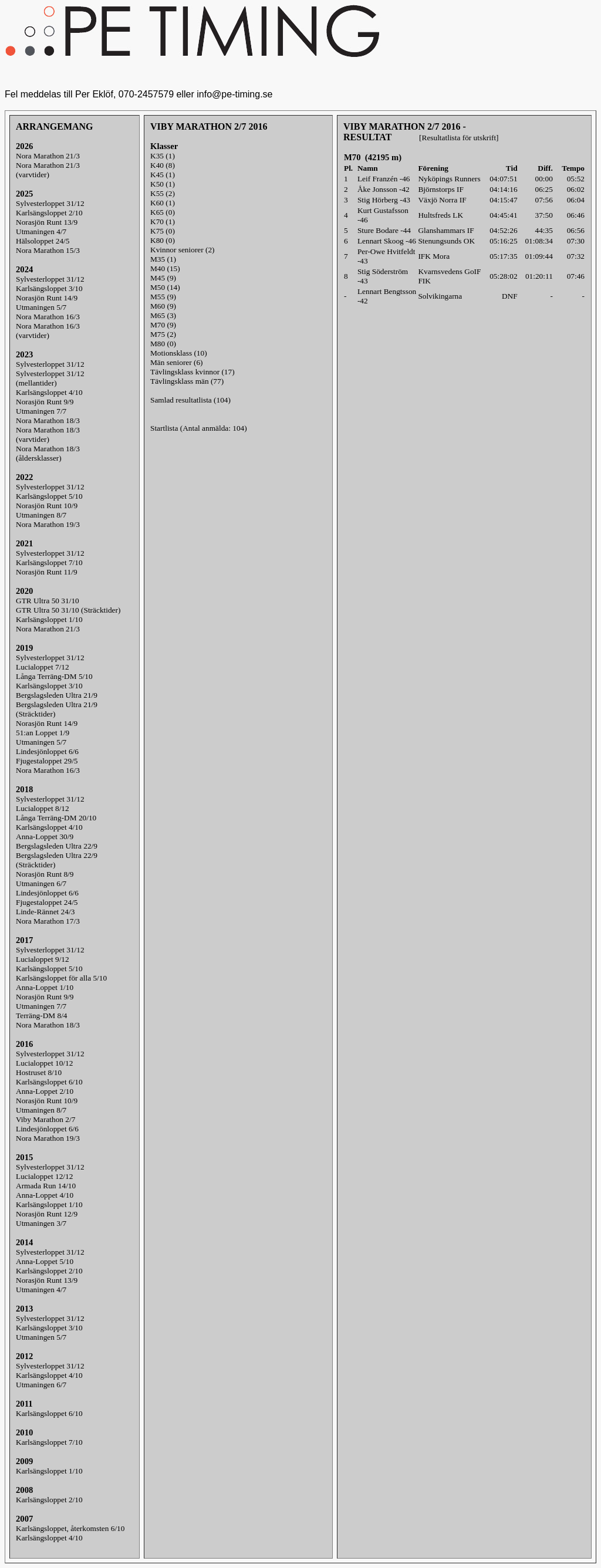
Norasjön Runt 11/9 (46, 571)
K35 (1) (162, 155)
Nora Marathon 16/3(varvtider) (48, 331)
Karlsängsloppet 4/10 (49, 392)
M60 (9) (163, 306)
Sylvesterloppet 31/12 (50, 203)
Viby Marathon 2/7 (45, 1119)
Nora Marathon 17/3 (48, 921)
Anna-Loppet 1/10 (44, 987)
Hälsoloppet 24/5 (42, 240)
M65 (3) (163, 315)
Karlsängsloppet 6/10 (49, 1081)
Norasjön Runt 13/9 (46, 222)
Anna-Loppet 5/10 (44, 1261)
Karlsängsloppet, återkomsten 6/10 (70, 1528)
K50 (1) (162, 184)
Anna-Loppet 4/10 (44, 1195)
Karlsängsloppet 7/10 (49, 562)
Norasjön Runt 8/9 (44, 874)
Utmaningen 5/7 (41, 307)
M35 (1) (163, 259)
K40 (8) (162, 165)
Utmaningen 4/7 (41, 231)
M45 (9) (163, 277)
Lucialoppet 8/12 (42, 808)
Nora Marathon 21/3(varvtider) (48, 170)
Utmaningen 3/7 (41, 1223)
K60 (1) (162, 202)
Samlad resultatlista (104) (190, 400)
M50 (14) (165, 287)
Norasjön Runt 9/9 (44, 401)
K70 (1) (162, 221)
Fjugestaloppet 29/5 (47, 760)
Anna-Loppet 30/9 (44, 836)
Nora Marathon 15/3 (48, 250)
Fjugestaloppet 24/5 (47, 902)
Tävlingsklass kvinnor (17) (192, 371)
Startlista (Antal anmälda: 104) (198, 428)
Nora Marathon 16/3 (48, 316)
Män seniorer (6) (176, 362)
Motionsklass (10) (178, 353)
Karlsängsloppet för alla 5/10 (61, 978)
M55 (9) (163, 296)
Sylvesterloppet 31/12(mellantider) (50, 378)
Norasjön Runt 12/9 (46, 1213)
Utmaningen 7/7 (41, 411)
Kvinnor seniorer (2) (182, 249)
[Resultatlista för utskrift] (458, 137)
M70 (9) (163, 324)
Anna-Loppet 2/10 (44, 1091)
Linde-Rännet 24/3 (45, 911)
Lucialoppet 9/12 (42, 959)
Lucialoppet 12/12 (44, 1176)
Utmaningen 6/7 (41, 883)
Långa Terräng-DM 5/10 (54, 676)
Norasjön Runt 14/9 (46, 297)
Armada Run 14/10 (46, 1185)
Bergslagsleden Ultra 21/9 (56, 695)
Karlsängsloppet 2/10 (49, 212)
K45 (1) (162, 174)
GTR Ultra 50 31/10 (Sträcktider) (68, 610)
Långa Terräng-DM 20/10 (56, 817)
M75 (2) (163, 334)
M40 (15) (165, 268)
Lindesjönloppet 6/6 (47, 751)
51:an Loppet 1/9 (42, 732)
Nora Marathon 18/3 (48, 420)
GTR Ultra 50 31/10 (47, 600)
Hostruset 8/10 (39, 1072)
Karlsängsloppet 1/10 (49, 619)
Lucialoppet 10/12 (44, 1063)
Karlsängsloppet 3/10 (49, 288)
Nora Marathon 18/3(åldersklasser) (48, 453)
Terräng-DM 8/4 (41, 1015)
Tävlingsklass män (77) (187, 381)
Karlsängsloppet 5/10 (49, 496)
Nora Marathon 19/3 (48, 524)
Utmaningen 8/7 (41, 515)
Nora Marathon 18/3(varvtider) (48, 434)
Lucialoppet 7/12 (42, 667)
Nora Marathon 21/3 (48, 155)
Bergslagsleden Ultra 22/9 (56, 846)
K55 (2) (162, 193)
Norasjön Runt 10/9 (46, 505)
